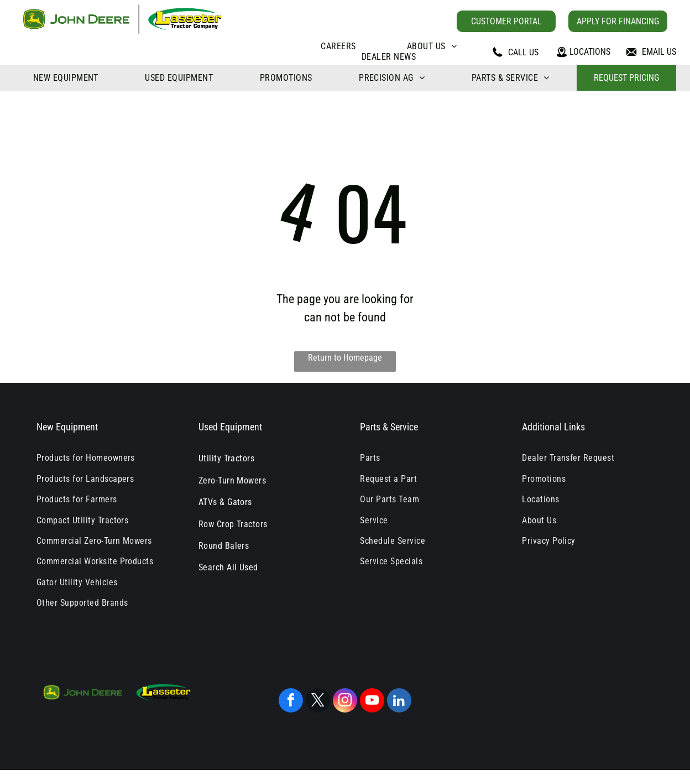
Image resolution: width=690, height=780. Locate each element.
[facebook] (291, 701)
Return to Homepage (345, 357)
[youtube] (372, 701)
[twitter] (318, 701)
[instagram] (345, 701)
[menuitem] (338, 46)
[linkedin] (399, 701)
